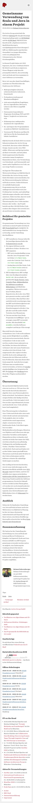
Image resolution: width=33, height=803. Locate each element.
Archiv (6, 791)
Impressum (8, 798)
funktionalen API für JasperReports (15, 476)
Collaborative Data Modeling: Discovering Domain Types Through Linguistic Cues (16, 736)
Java (10, 596)
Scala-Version (19, 280)
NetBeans (20, 371)
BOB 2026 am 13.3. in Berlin (11, 660)
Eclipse (10, 371)
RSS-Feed (7, 793)
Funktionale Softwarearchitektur (15, 755)
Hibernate (21, 493)
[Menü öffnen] (29, 5)
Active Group (20, 581)
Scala (4, 596)
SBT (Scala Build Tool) (10, 228)
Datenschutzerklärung (12, 795)
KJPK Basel (12, 40)
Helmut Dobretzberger (21, 28)
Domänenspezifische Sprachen (15, 757)
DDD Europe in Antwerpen (16, 740)
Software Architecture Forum (14, 762)
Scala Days (7, 787)
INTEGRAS (25, 38)
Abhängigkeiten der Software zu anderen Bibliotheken (17, 284)
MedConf (7, 729)
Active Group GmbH (18, 609)
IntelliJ (27, 367)
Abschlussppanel (15, 760)
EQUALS (12, 36)
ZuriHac (7, 773)
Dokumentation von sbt (14, 244)
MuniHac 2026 (9, 782)
